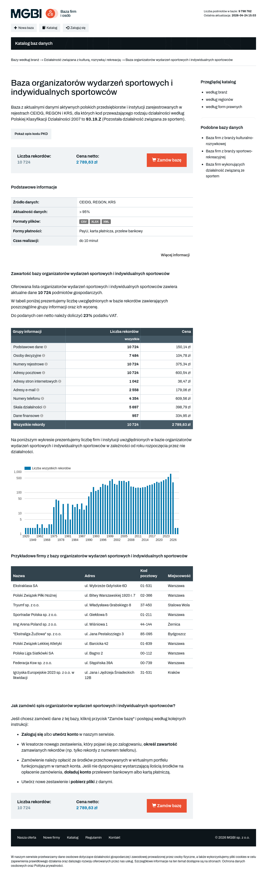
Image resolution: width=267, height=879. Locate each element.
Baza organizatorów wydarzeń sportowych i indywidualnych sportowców (179, 60)
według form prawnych (224, 107)
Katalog (49, 28)
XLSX (95, 221)
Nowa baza (24, 28)
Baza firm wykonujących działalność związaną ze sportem (225, 170)
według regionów (219, 100)
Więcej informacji (175, 255)
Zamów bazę (166, 160)
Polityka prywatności (48, 866)
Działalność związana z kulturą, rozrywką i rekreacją (82, 60)
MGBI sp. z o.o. (238, 837)
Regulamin (93, 837)
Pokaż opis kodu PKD (31, 134)
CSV (84, 221)
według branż (216, 92)
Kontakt (114, 837)
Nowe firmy (51, 837)
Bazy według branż (25, 60)
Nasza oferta (26, 837)
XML (106, 221)
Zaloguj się (75, 28)
